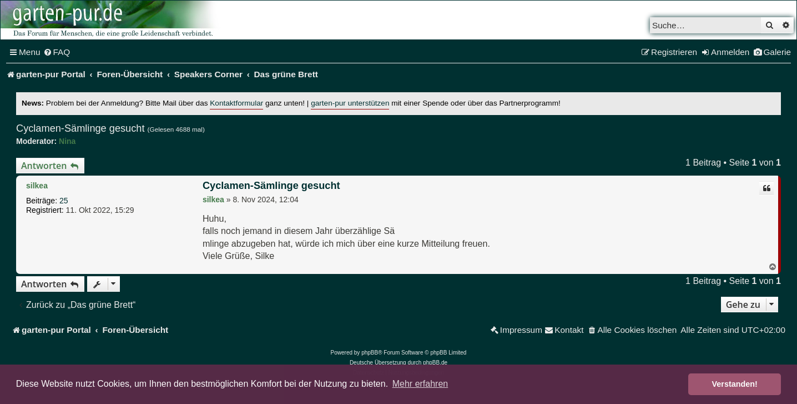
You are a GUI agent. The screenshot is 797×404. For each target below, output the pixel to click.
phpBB (369, 353)
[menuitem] (56, 52)
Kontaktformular (236, 103)
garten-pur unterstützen (350, 103)
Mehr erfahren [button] (420, 383)
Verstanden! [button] (735, 384)
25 (63, 200)
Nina (67, 141)
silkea (37, 185)
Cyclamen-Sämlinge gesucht (80, 128)
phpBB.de (435, 363)
